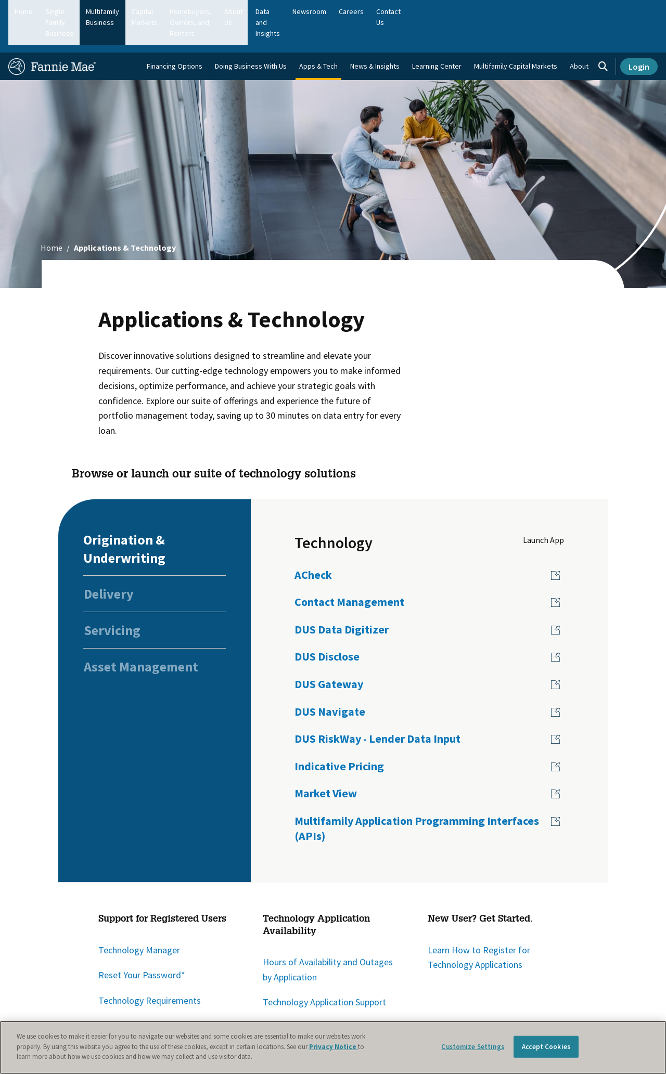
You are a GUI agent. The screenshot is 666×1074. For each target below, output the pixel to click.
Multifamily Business (160, 11)
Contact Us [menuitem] (634, 11)
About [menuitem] (579, 37)
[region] (333, 1047)
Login (639, 37)
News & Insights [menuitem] (375, 37)
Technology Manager (139, 920)
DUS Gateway (328, 655)
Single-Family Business (80, 11)
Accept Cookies (546, 1046)
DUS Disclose (327, 627)
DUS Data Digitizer (341, 600)
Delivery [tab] (109, 564)
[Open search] (603, 37)
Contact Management (349, 572)
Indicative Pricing (339, 737)
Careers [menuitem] (592, 11)
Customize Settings (472, 1046)
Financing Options (174, 37)
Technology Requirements (149, 971)
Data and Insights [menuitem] (494, 11)
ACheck (313, 545)
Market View (325, 764)
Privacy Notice (333, 1046)
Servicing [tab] (112, 601)
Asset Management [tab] (141, 637)
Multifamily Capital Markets (515, 37)
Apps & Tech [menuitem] (318, 37)
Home (24, 11)
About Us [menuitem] (442, 11)
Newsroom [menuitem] (551, 11)
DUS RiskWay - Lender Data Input (377, 709)
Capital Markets (228, 11)
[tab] (154, 519)
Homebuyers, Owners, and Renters (320, 11)
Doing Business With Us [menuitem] (251, 37)
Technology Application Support (324, 973)
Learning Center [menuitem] (437, 37)
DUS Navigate (329, 682)
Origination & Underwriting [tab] (124, 519)
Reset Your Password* (141, 946)
